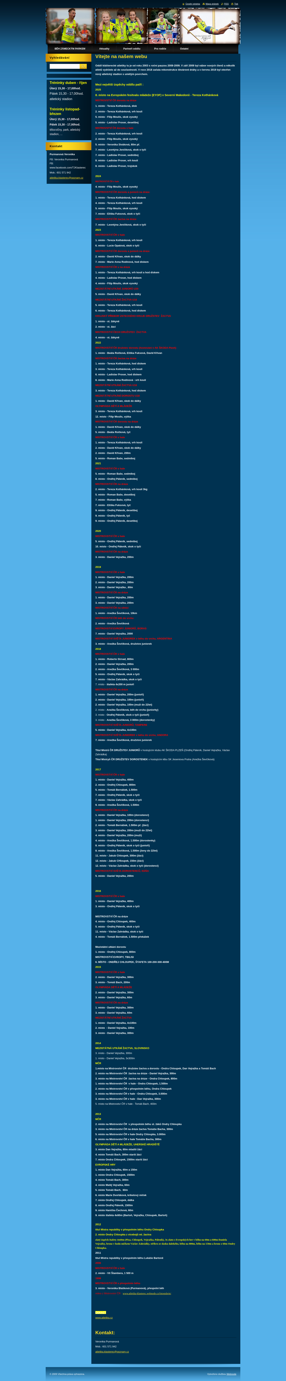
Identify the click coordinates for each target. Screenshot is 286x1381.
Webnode (231, 1374)
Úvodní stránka (193, 4)
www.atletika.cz (104, 1317)
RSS (226, 4)
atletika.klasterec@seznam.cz (112, 1351)
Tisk (236, 4)
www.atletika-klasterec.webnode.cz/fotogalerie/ (147, 1293)
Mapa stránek (212, 4)
